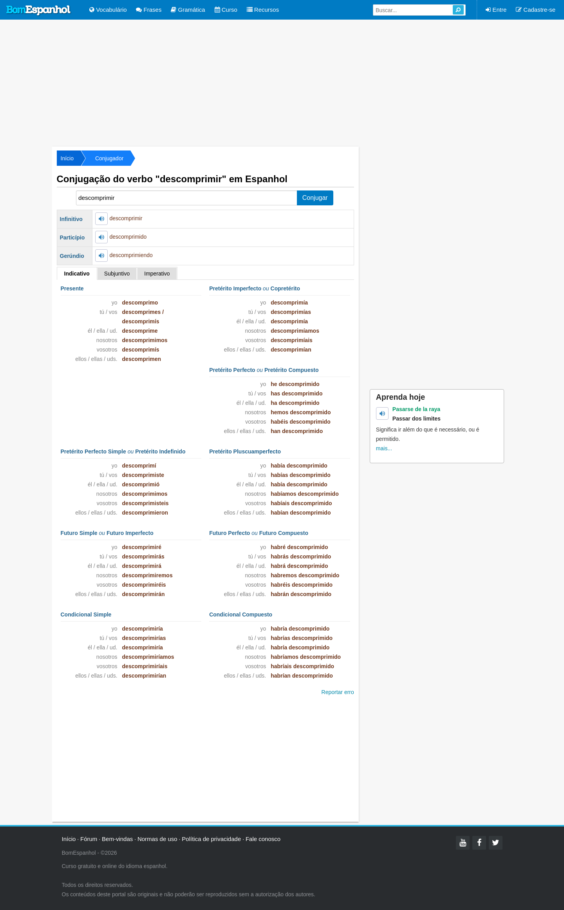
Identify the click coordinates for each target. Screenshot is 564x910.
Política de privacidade (211, 839)
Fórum (88, 839)
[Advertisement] (282, 82)
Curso (226, 9)
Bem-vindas (117, 839)
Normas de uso (157, 839)
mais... (384, 448)
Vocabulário (108, 9)
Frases (148, 9)
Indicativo (77, 273)
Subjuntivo (117, 273)
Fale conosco (263, 839)
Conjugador (109, 158)
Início (67, 158)
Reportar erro (338, 692)
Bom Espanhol (39, 10)
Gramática (188, 9)
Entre (496, 9)
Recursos (263, 9)
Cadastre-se (535, 9)
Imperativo (157, 273)
